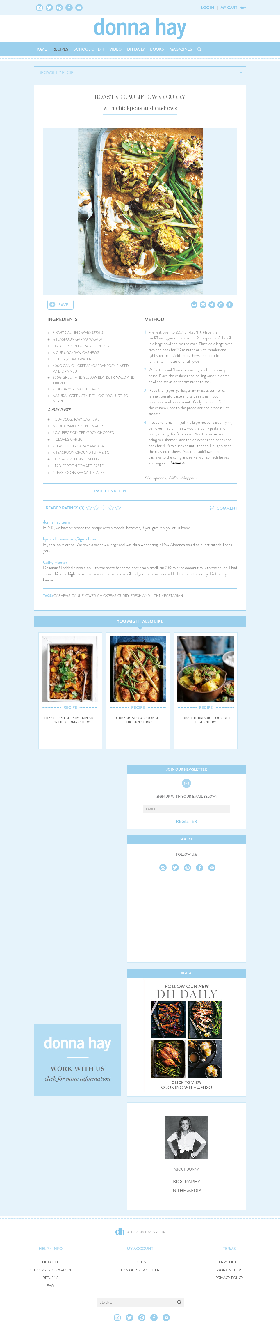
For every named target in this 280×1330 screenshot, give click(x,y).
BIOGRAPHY (186, 1182)
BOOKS (157, 49)
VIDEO (115, 49)
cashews (61, 595)
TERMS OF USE (229, 1262)
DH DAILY (136, 49)
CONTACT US (51, 1262)
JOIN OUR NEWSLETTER (139, 1270)
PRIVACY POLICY (229, 1278)
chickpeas (106, 595)
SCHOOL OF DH (89, 49)
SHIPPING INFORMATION (50, 1270)
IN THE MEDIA (186, 1191)
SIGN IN (140, 1262)
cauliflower (84, 595)
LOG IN (207, 7)
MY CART (228, 7)
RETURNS (50, 1278)
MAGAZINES (181, 49)
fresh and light (145, 595)
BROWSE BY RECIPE (57, 72)
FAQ (50, 1285)
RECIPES (60, 49)
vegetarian (172, 595)
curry (123, 595)
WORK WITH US (229, 1270)
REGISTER (186, 821)
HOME (41, 49)
